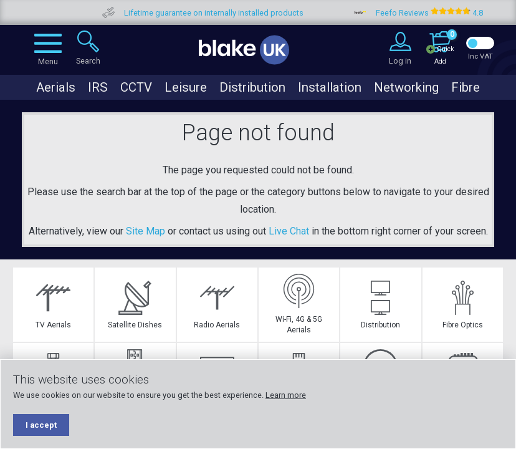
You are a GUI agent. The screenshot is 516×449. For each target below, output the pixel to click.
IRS (98, 87)
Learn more (285, 395)
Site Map (145, 231)
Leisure (186, 87)
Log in (400, 60)
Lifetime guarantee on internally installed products (232, 12)
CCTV (136, 87)
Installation (329, 87)
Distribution (252, 87)
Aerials (55, 87)
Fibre (465, 87)
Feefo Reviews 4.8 (448, 12)
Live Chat (289, 231)
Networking (406, 87)
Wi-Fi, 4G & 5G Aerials (298, 304)
